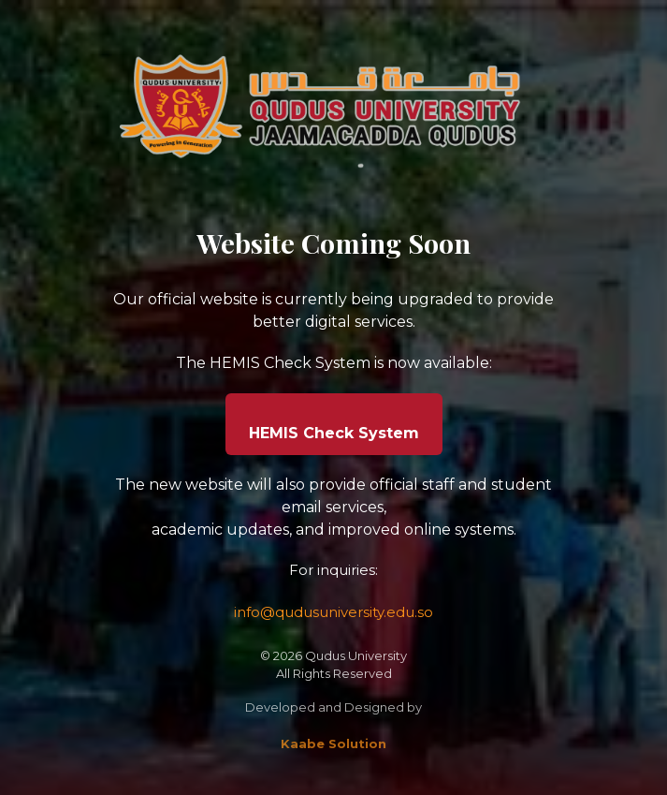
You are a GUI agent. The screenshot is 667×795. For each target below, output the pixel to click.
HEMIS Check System (334, 433)
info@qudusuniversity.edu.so (333, 612)
